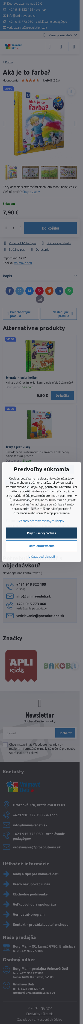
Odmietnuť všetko (41, 545)
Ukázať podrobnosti (41, 556)
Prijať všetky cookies (41, 532)
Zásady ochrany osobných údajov (41, 520)
